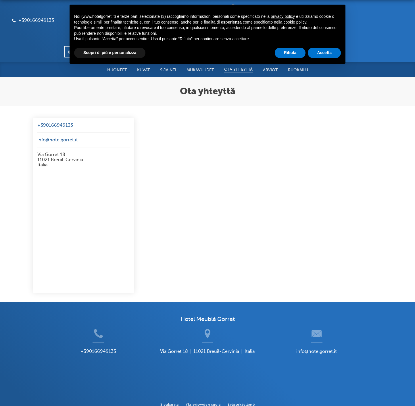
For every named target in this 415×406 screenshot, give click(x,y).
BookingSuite (153, 392)
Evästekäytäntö (241, 380)
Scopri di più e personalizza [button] (109, 52)
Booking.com (235, 392)
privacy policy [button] (283, 16)
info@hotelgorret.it (57, 120)
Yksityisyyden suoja (203, 380)
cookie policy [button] (294, 22)
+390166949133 (55, 105)
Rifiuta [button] (290, 52)
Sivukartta (169, 380)
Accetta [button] (324, 52)
